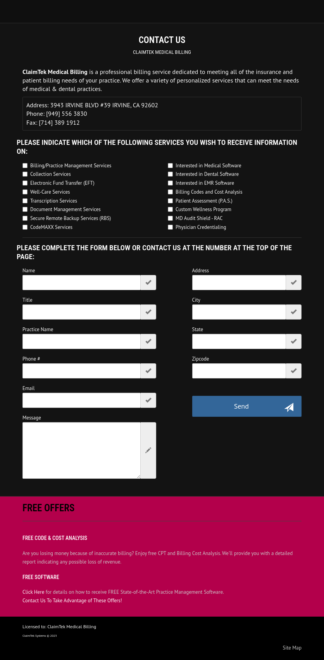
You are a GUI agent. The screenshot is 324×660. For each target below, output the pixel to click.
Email (28, 388)
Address (200, 270)
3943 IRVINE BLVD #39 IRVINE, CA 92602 (104, 105)
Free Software (40, 577)
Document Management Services (65, 209)
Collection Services (50, 174)
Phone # (31, 359)
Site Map (292, 648)
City (196, 300)
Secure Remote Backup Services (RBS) (70, 218)
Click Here (33, 592)
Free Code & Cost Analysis (54, 538)
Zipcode (200, 359)
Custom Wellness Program (203, 209)
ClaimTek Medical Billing (162, 52)
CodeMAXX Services (51, 227)
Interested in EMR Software (205, 183)
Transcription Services (53, 201)
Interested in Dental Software (207, 174)
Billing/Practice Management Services (70, 165)
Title (27, 300)
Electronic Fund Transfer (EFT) (62, 183)
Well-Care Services (50, 192)
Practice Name (37, 329)
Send (263, 407)
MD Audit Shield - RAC (199, 218)
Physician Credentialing (201, 227)
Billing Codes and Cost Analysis (209, 192)
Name (28, 270)
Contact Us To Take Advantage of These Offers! (72, 600)
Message (31, 417)
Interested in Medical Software (208, 165)
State (197, 329)
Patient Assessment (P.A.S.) (204, 201)
